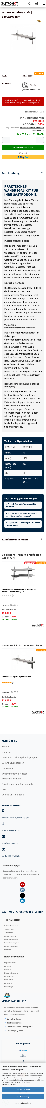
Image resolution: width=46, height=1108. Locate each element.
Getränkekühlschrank (11, 926)
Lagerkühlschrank (10, 963)
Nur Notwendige (23, 1097)
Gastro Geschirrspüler (11, 943)
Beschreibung (11, 173)
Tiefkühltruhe (8, 933)
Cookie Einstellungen (13, 794)
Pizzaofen (7, 950)
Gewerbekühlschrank (11, 939)
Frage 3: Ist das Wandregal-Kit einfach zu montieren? (23, 523)
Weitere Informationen (23, 1103)
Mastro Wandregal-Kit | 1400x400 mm (16, 676)
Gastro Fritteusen (10, 936)
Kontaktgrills (8, 983)
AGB (4, 789)
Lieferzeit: (6, 83)
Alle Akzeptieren (23, 1089)
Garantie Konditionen (13, 762)
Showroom (25, 871)
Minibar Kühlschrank (11, 973)
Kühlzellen (7, 966)
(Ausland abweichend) (31, 89)
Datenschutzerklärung (9, 1084)
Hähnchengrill (8, 987)
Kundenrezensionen (15, 539)
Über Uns (6, 751)
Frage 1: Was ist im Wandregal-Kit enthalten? (21, 505)
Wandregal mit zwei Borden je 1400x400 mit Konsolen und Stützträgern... (19, 590)
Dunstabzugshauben (11, 946)
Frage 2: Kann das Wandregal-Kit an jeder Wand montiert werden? (22, 514)
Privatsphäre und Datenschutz (17, 783)
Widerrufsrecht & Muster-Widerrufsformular (15, 776)
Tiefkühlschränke (9, 929)
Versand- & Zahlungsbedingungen (19, 757)
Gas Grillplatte (9, 976)
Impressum (7, 768)
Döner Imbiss (8, 980)
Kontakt (6, 746)
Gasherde (7, 970)
